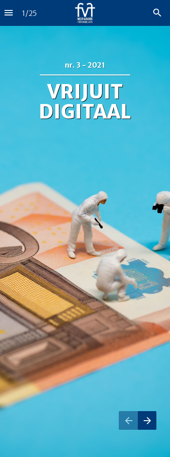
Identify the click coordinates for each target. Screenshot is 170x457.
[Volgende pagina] (147, 420)
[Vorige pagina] (128, 420)
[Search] (157, 13)
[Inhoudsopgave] (8, 13)
